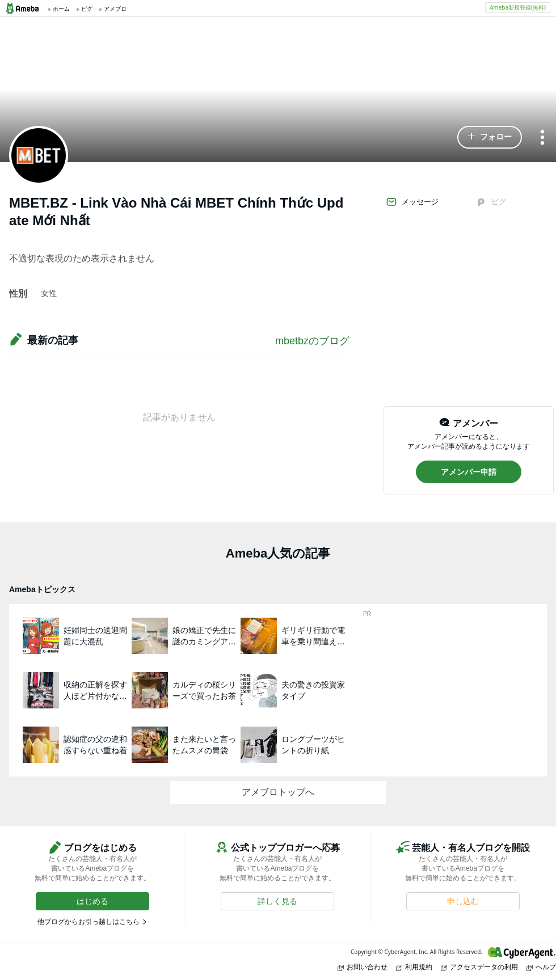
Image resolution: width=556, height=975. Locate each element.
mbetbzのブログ (312, 341)
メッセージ (412, 202)
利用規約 (414, 967)
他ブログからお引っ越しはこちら (88, 922)
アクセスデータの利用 (479, 967)
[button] (489, 137)
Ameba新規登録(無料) (518, 7)
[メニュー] (542, 138)
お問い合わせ (362, 967)
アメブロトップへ (278, 792)
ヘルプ (541, 967)
